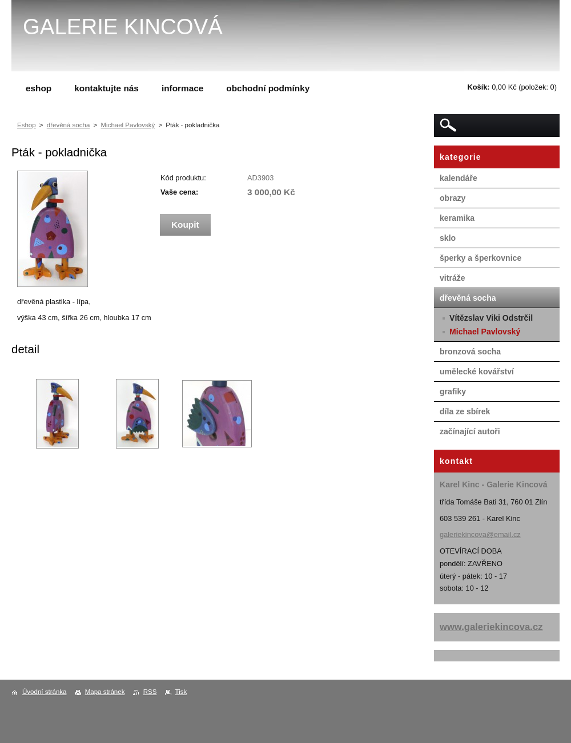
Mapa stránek (105, 691)
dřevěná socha (68, 125)
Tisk (181, 691)
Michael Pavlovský (127, 125)
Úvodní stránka (44, 691)
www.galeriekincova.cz (491, 626)
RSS (150, 691)
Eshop (26, 125)
